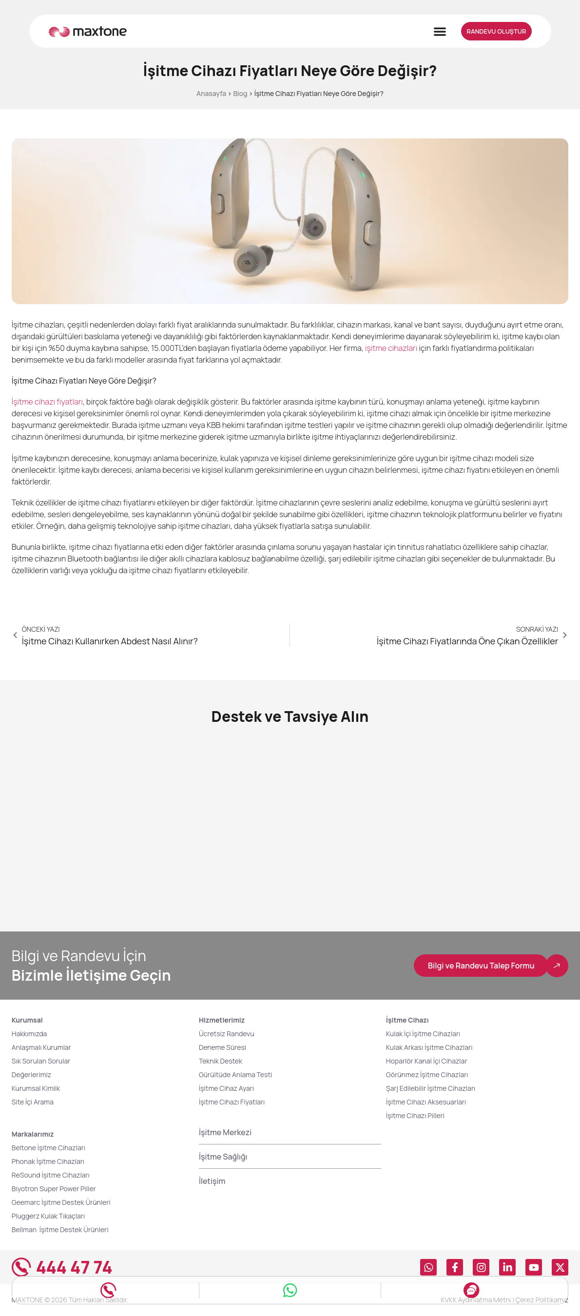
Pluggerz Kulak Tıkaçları (48, 1216)
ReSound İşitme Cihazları (51, 1175)
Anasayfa (211, 93)
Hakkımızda (29, 1034)
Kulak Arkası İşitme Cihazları (429, 1047)
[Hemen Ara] (108, 1287)
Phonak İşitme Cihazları (48, 1161)
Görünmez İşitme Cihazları (427, 1075)
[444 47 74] (21, 1267)
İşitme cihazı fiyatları (47, 401)
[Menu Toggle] (439, 31)
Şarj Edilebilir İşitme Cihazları (430, 1088)
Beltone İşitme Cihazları (48, 1148)
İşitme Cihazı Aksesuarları (426, 1102)
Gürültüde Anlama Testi (235, 1075)
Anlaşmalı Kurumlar (41, 1047)
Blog (240, 93)
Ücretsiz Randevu (226, 1034)
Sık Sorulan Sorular (41, 1061)
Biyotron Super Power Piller (54, 1189)
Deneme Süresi (222, 1047)
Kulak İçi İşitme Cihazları (423, 1034)
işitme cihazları (391, 348)
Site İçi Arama (33, 1102)
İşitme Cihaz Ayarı (226, 1088)
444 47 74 (74, 1267)
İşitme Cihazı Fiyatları (232, 1102)
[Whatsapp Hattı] (290, 1287)
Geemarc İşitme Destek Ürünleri (61, 1202)
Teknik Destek (220, 1061)
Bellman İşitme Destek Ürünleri (61, 1230)
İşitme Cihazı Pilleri (415, 1116)
